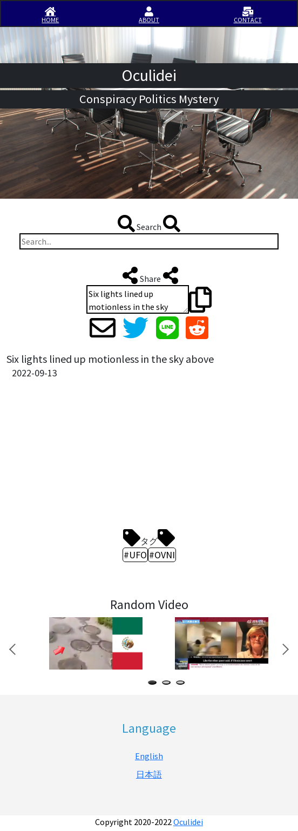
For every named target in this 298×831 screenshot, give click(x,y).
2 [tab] (168, 684)
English (149, 756)
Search (149, 223)
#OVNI (162, 555)
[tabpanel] (95, 643)
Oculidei (188, 821)
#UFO (135, 555)
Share (149, 275)
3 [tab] (182, 684)
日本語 (149, 774)
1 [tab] (154, 684)
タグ (149, 537)
